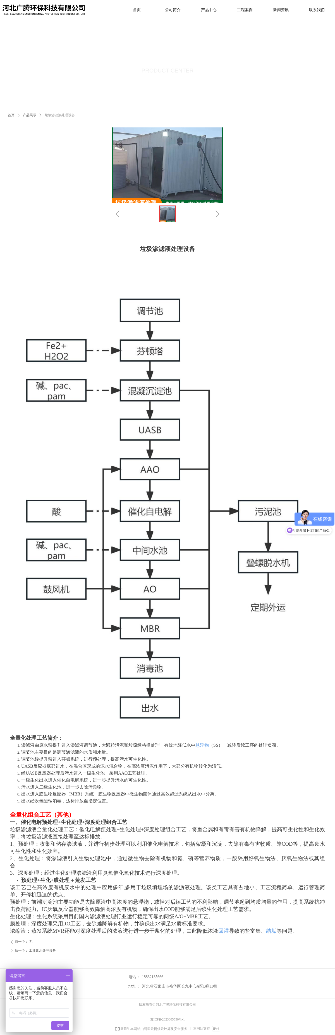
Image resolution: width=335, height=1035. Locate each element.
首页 (11, 115)
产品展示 (29, 115)
